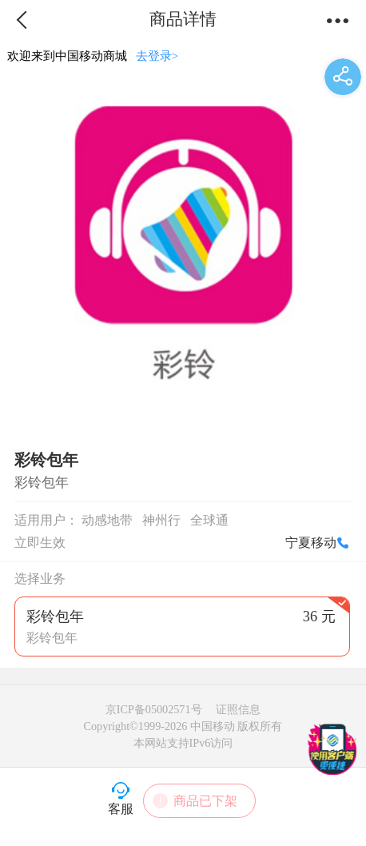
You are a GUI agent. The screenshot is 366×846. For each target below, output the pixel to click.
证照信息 (238, 709)
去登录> (157, 56)
